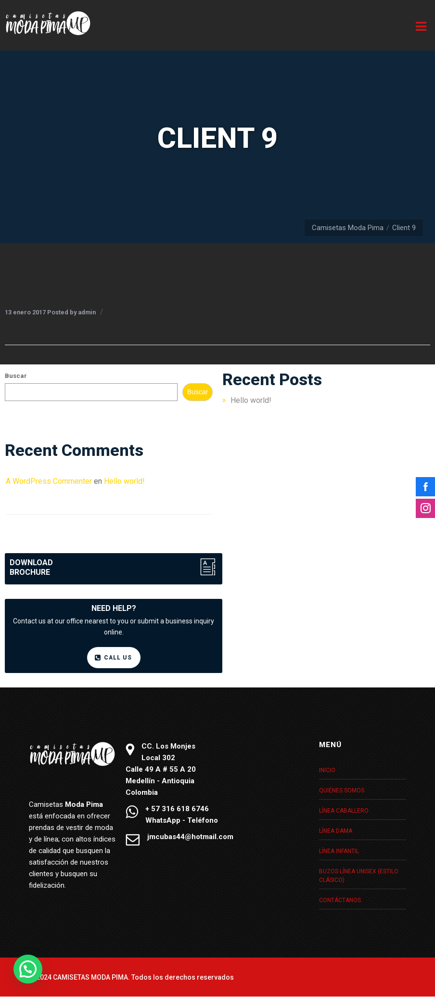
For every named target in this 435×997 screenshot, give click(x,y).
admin (87, 312)
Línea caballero (344, 810)
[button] (27, 969)
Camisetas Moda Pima (348, 227)
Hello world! (250, 400)
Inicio (327, 770)
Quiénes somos (341, 790)
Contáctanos (340, 900)
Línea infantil (339, 851)
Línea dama (335, 831)
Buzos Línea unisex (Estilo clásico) (358, 875)
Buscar (16, 375)
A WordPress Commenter (49, 481)
